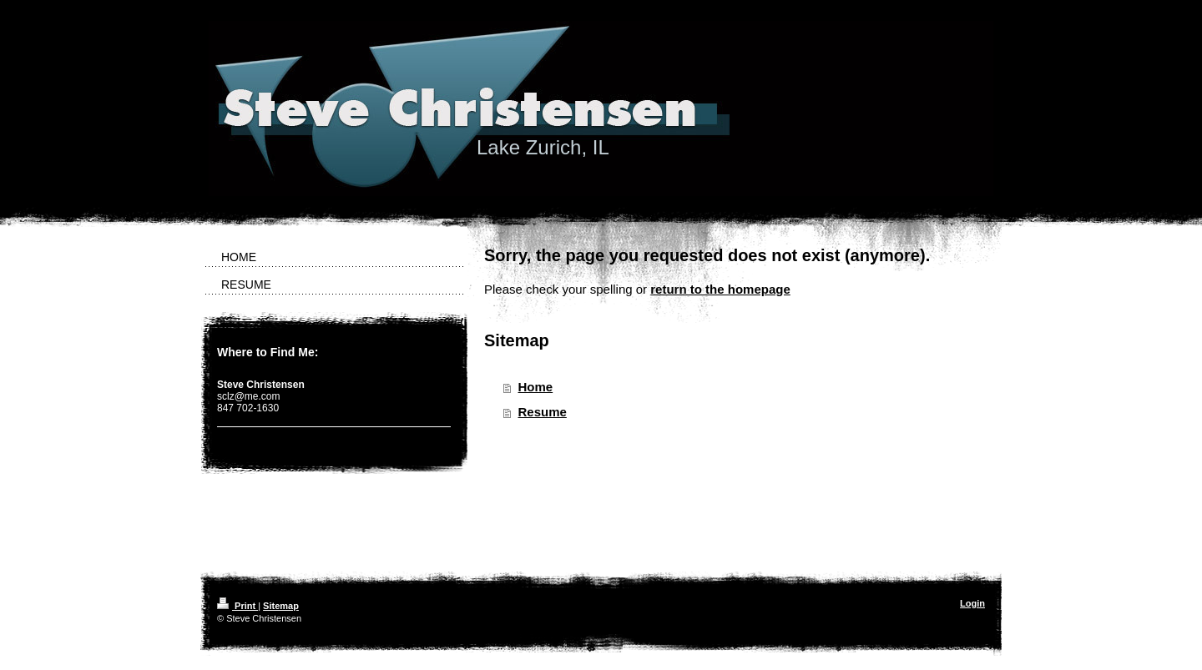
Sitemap (281, 606)
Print (237, 606)
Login (972, 603)
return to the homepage (720, 289)
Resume (542, 412)
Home (535, 387)
